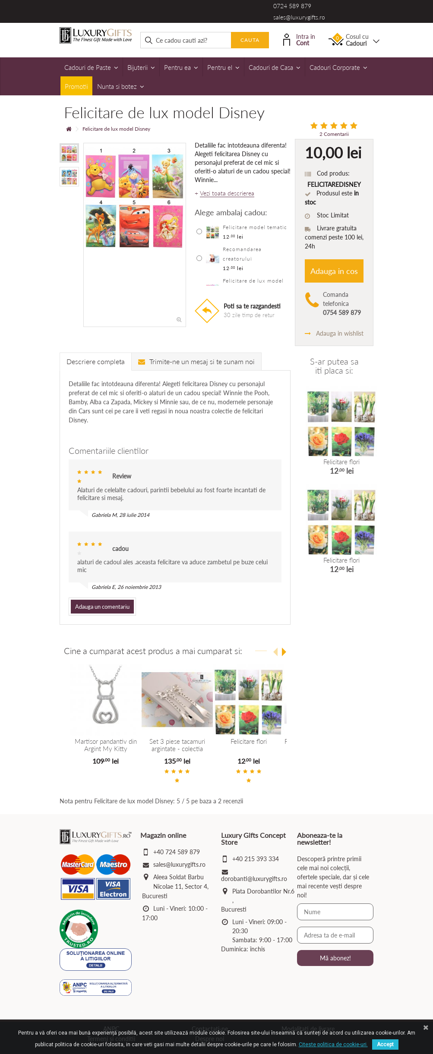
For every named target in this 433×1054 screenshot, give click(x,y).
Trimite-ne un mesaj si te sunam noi (196, 361)
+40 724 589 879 (176, 852)
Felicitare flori (249, 741)
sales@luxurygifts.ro (299, 17)
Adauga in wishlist (334, 333)
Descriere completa (95, 361)
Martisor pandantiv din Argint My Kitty (106, 744)
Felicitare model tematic (255, 227)
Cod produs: (333, 173)
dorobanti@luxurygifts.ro (254, 878)
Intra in (299, 39)
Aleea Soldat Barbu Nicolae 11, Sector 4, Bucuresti (175, 886)
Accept (385, 1044)
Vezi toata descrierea (227, 193)
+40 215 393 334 (255, 858)
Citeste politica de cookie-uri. (333, 1044)
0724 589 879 (292, 5)
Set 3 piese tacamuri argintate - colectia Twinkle (177, 748)
